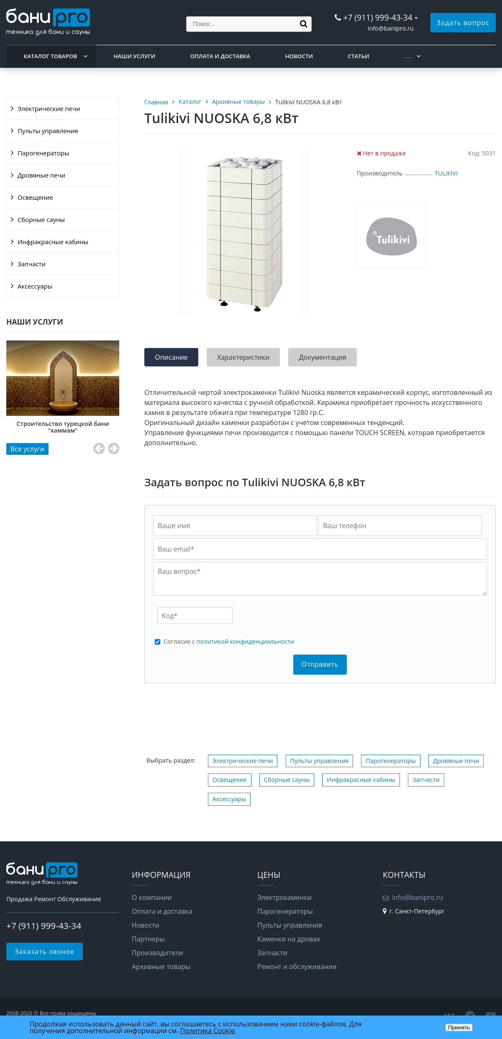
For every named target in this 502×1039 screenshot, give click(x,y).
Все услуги (27, 449)
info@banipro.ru (391, 28)
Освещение (35, 197)
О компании (152, 897)
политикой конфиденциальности (245, 641)
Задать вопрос (463, 22)
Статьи (358, 56)
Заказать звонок (44, 951)
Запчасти (32, 264)
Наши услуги (135, 56)
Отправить (320, 664)
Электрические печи (49, 108)
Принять (459, 1027)
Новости (299, 56)
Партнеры (148, 939)
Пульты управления (48, 130)
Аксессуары (35, 286)
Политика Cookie (207, 1030)
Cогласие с (229, 642)
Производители (157, 952)
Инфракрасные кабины (53, 241)
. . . (408, 56)
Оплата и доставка (220, 56)
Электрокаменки (284, 897)
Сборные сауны (41, 219)
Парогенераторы (43, 153)
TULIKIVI (446, 173)
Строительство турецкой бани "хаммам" (71, 427)
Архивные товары (161, 966)
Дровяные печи (41, 175)
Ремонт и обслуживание (296, 966)
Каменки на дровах (288, 939)
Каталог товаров (50, 56)
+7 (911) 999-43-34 (377, 17)
